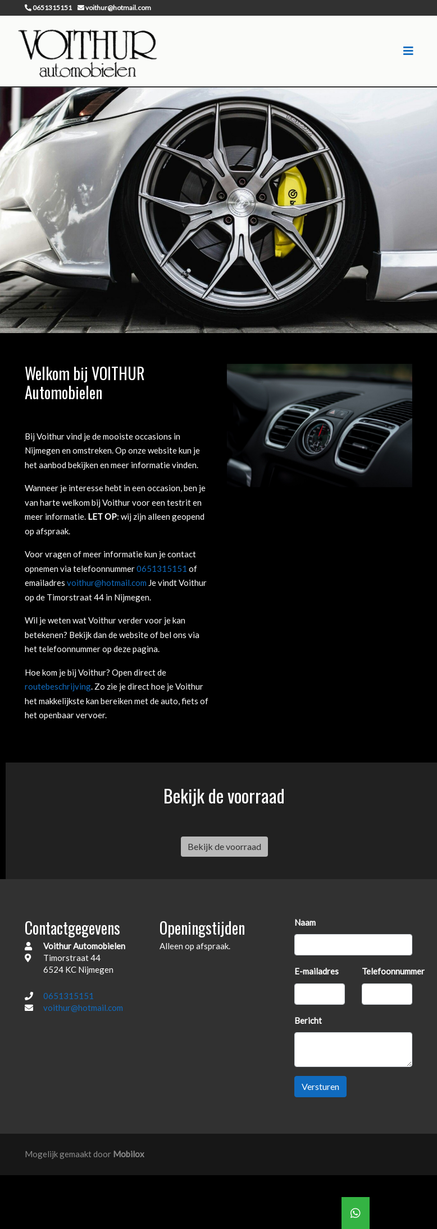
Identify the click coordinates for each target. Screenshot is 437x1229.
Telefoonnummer (393, 971)
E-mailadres (316, 971)
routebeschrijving (58, 686)
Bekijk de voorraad (224, 846)
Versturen (320, 1086)
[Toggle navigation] (408, 50)
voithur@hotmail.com (107, 582)
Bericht (308, 1020)
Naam (305, 922)
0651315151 (162, 568)
